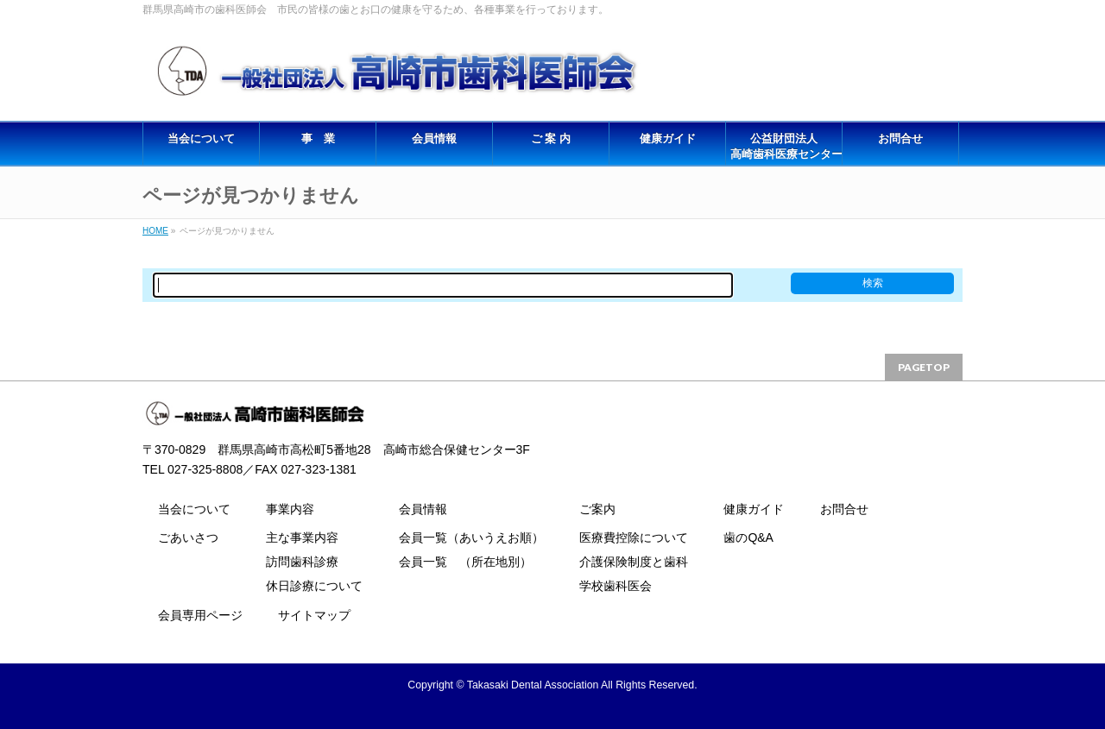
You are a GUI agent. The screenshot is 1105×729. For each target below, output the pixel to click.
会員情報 (423, 509)
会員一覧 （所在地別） (465, 562)
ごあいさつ (188, 537)
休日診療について (314, 586)
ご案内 (597, 509)
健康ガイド (753, 509)
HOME (155, 231)
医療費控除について (633, 537)
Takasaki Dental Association (533, 685)
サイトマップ (314, 615)
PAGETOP (924, 367)
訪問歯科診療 (302, 562)
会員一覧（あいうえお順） (471, 537)
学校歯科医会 (615, 586)
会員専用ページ (200, 615)
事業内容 (290, 509)
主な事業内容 (302, 537)
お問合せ (844, 509)
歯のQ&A (748, 537)
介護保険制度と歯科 (633, 562)
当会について (194, 509)
